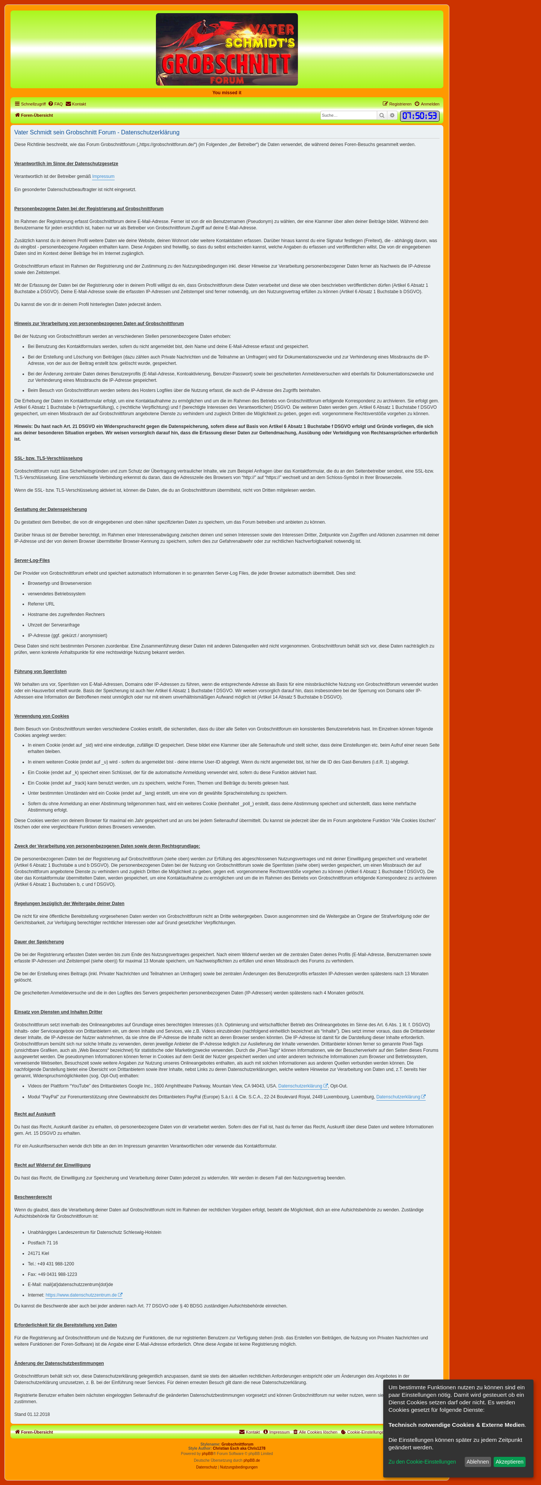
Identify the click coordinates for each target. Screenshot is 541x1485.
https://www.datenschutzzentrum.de (80, 1295)
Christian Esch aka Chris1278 (239, 1448)
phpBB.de (251, 1460)
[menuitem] (55, 103)
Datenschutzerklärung (300, 1086)
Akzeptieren (509, 1462)
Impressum (103, 176)
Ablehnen (478, 1462)
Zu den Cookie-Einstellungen (422, 1462)
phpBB (207, 1454)
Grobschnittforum (238, 1444)
